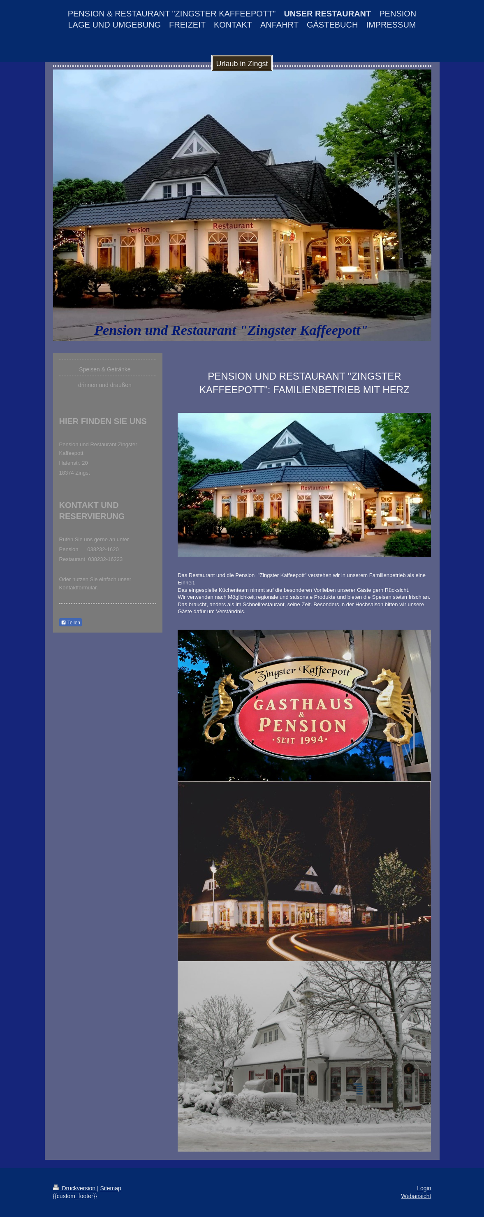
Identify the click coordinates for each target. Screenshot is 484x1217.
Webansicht (416, 1196)
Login (424, 1188)
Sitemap (110, 1188)
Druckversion (75, 1188)
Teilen (70, 623)
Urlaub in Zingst (242, 64)
